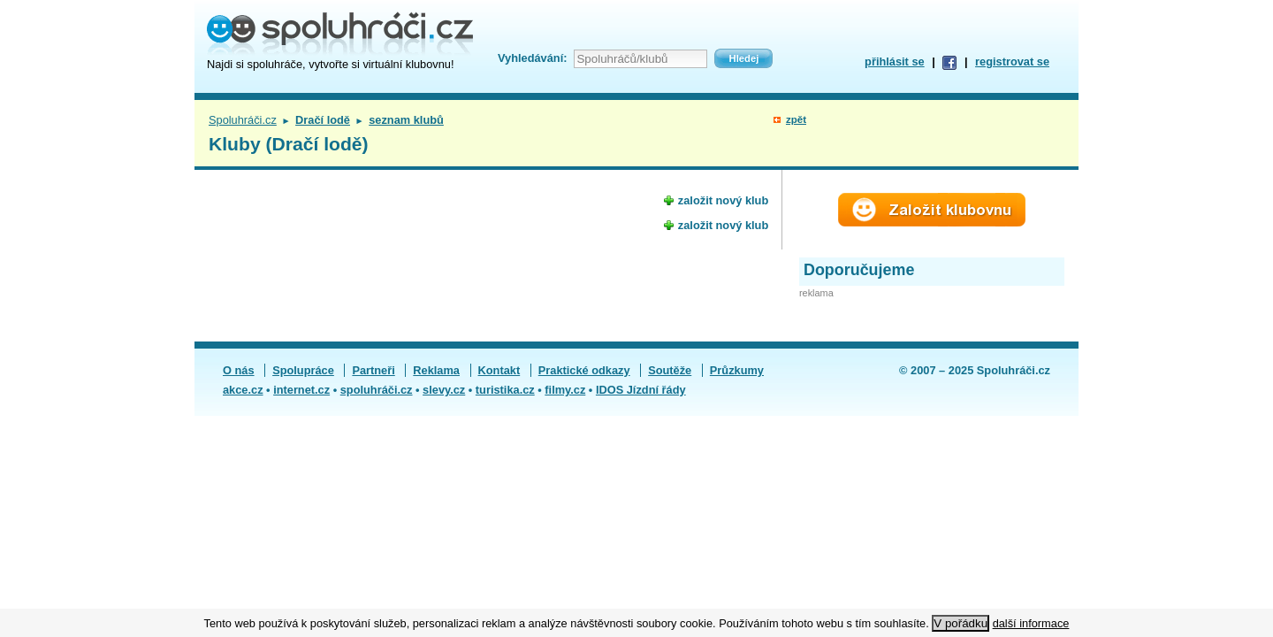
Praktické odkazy (584, 370)
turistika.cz (505, 389)
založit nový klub (723, 200)
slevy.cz (444, 389)
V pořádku (960, 623)
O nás (239, 370)
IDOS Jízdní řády (641, 389)
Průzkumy (737, 370)
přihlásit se (895, 61)
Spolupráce (303, 370)
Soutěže (669, 370)
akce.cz (243, 389)
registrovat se (1012, 61)
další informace (1031, 623)
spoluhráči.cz (376, 389)
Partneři (373, 370)
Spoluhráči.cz (243, 120)
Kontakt (499, 370)
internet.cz (301, 389)
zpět (796, 119)
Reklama (436, 370)
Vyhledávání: (532, 58)
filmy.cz (565, 389)
